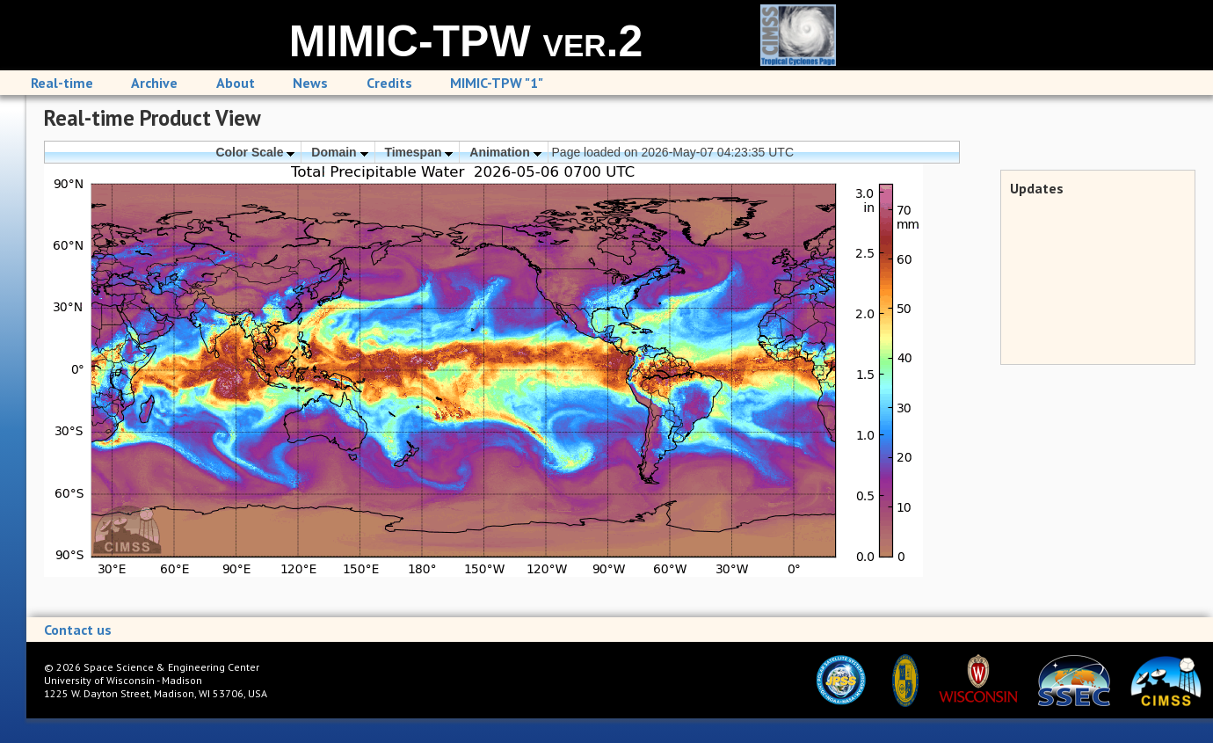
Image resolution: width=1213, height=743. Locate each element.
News (310, 82)
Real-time (62, 82)
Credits (389, 82)
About (235, 82)
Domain (339, 152)
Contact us (78, 629)
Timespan (418, 152)
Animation (505, 152)
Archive (154, 82)
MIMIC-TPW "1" (496, 82)
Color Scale (254, 152)
